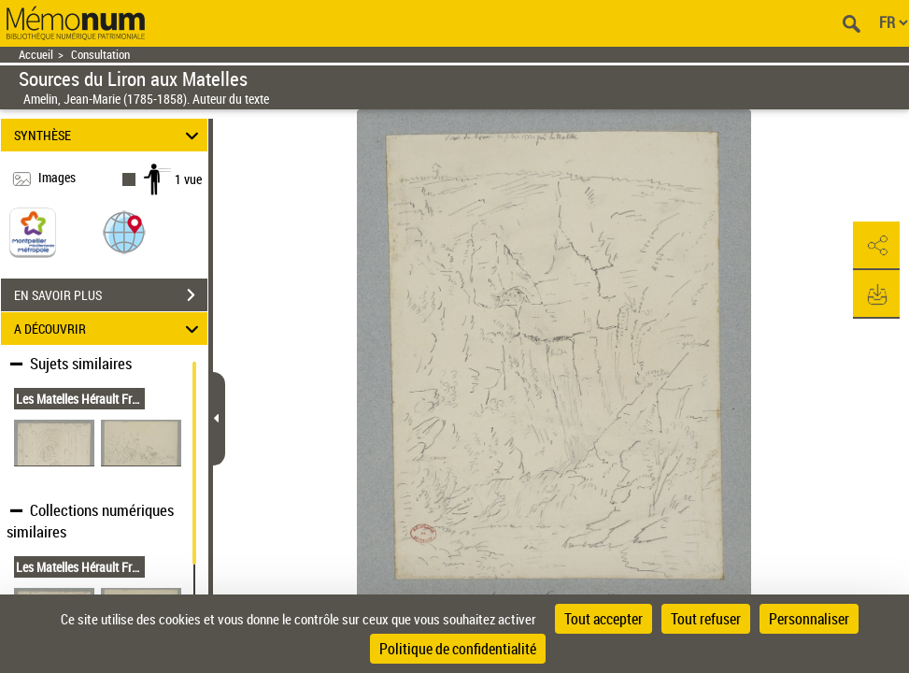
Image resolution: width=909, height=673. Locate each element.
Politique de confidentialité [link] (457, 648)
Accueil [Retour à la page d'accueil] (36, 55)
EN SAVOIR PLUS (110, 295)
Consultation (100, 55)
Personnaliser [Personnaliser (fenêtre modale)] (809, 619)
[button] (124, 231)
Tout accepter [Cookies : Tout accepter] (603, 619)
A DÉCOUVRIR (109, 328)
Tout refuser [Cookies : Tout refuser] (706, 619)
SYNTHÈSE (109, 135)
